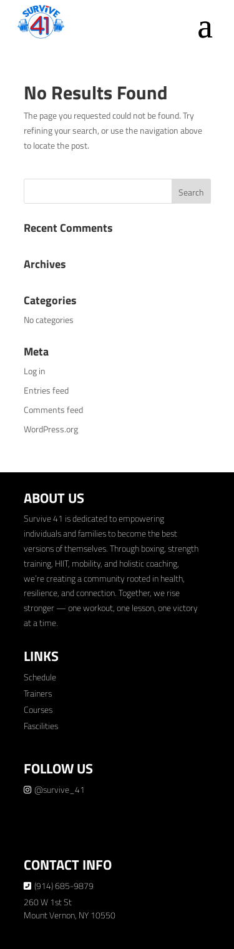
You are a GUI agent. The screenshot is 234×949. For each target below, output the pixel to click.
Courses (38, 709)
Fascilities (41, 725)
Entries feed (46, 390)
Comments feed (53, 409)
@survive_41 (59, 789)
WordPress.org (51, 428)
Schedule (40, 676)
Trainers (38, 693)
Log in (35, 370)
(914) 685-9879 (64, 885)
